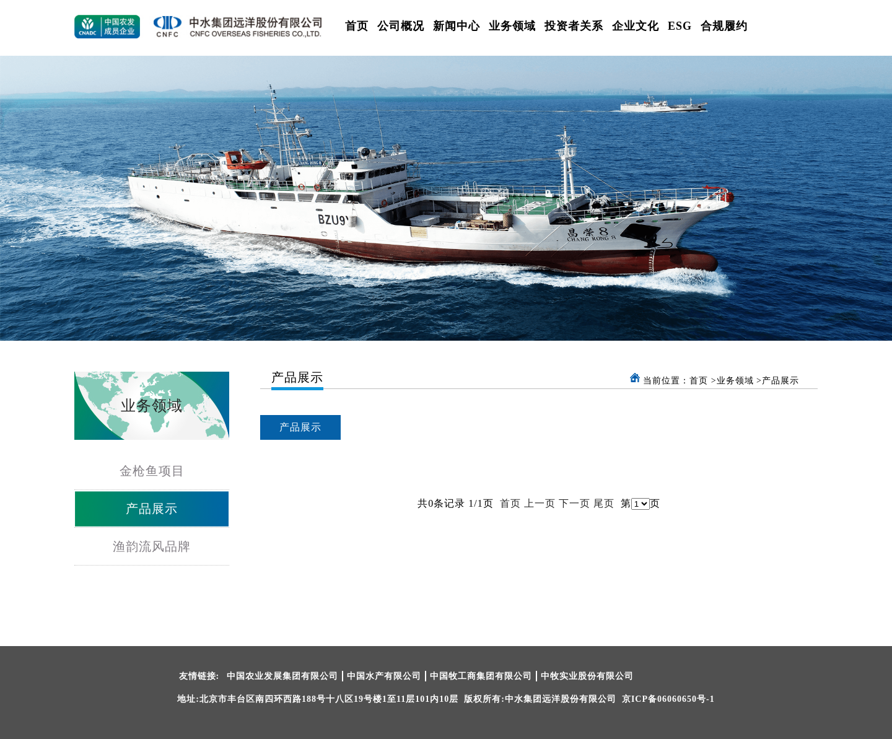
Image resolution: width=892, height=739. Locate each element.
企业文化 (635, 26)
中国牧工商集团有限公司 (481, 676)
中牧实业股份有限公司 (587, 676)
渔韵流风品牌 (152, 546)
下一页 (574, 503)
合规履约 (724, 26)
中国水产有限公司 (384, 676)
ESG (680, 26)
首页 (357, 26)
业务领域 (512, 26)
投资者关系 (573, 26)
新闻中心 (456, 26)
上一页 (540, 503)
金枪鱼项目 (152, 471)
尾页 (603, 503)
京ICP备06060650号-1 (668, 699)
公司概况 (400, 26)
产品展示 (152, 508)
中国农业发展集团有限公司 (282, 676)
